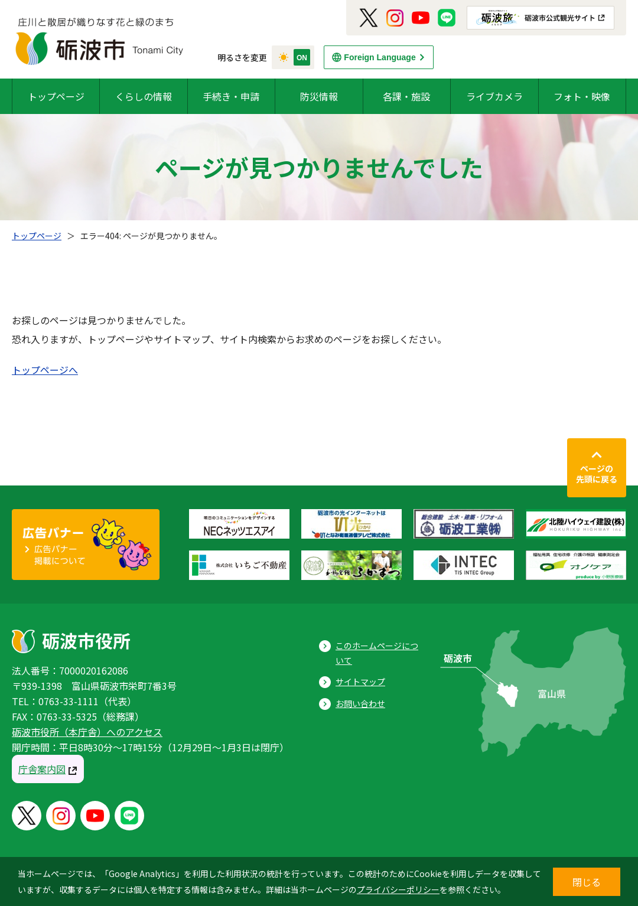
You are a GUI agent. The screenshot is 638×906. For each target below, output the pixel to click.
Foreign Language (379, 57)
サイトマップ (360, 681)
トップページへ (45, 370)
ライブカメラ (494, 96)
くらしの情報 (143, 96)
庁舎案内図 (42, 769)
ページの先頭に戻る (596, 473)
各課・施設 (406, 96)
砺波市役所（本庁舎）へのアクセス (87, 732)
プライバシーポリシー (398, 889)
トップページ (56, 96)
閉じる (586, 882)
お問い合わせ (360, 703)
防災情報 (319, 96)
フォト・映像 (582, 96)
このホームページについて (377, 653)
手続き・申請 (231, 96)
